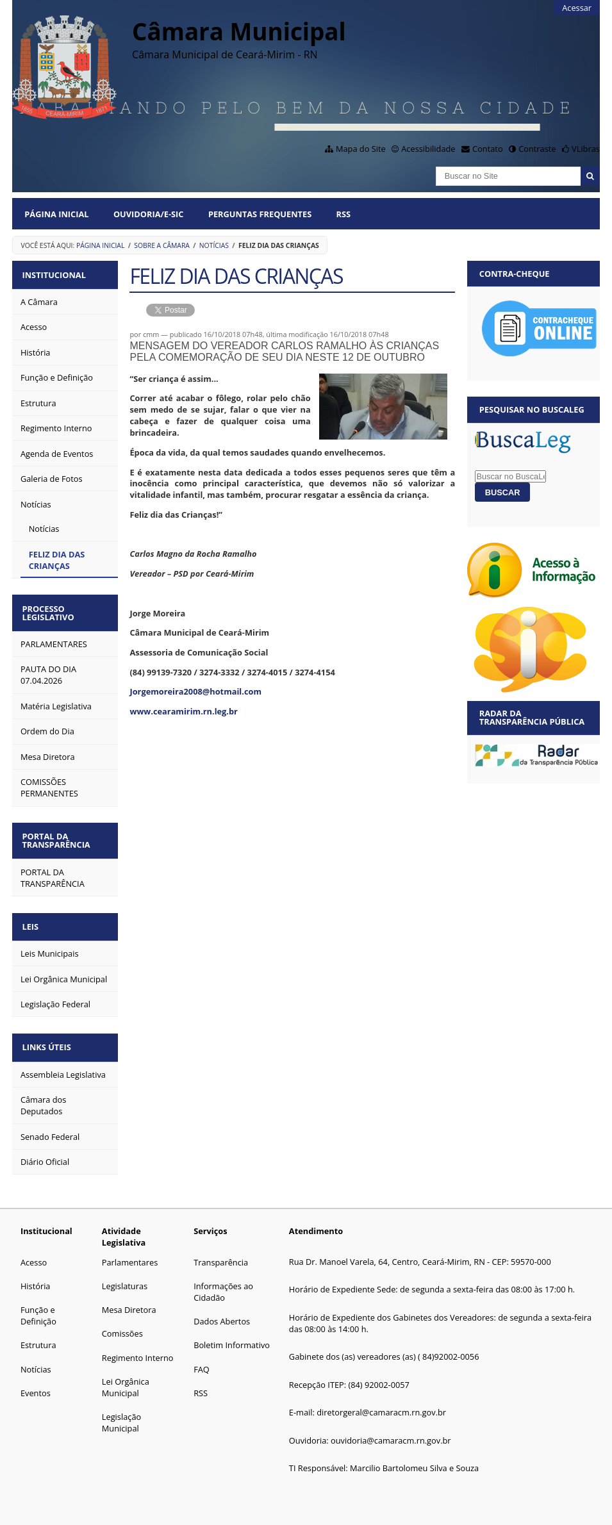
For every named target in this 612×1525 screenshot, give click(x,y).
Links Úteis (48, 1038)
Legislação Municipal (121, 1412)
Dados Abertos (222, 1311)
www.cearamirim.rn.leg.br (183, 711)
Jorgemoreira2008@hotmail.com (195, 691)
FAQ (202, 1359)
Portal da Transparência (58, 835)
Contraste (537, 148)
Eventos (36, 1383)
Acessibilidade (428, 148)
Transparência (221, 1252)
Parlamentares (130, 1252)
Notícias (214, 245)
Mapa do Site (361, 148)
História (36, 1276)
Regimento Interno (138, 1347)
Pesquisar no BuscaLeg (531, 409)
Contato (487, 148)
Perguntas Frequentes (259, 214)
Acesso (34, 1252)
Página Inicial (56, 214)
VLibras (586, 148)
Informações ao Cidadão (223, 1281)
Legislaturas (124, 1276)
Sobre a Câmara (162, 245)
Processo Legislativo (50, 610)
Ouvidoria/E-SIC (148, 214)
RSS (343, 214)
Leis (32, 919)
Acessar (576, 7)
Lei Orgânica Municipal (125, 1377)
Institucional (56, 273)
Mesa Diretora (129, 1299)
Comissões (122, 1323)
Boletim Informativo (232, 1334)
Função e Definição (38, 1305)
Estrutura (38, 1334)
